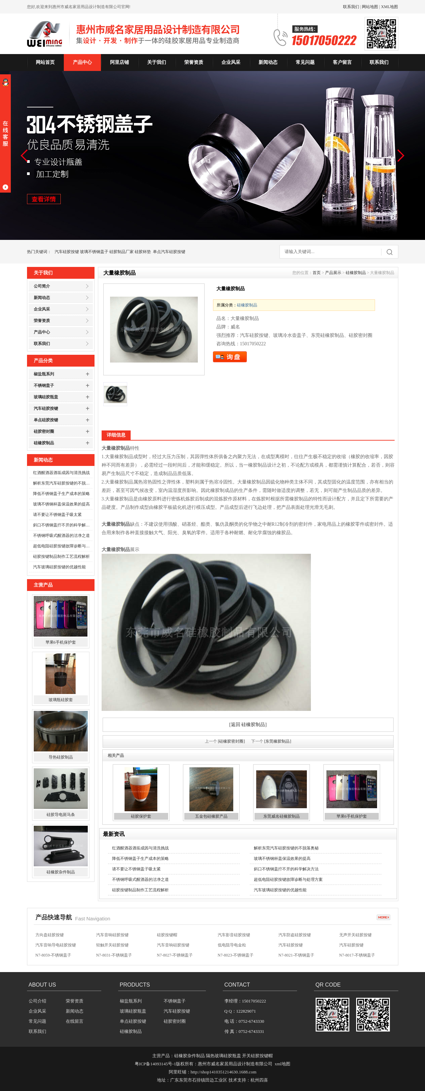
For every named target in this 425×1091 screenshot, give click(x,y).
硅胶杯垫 (143, 251)
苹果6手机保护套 (61, 642)
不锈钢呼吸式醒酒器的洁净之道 (61, 535)
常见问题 (305, 62)
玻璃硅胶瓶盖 (46, 397)
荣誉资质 (193, 62)
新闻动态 (268, 62)
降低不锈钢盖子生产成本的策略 (61, 493)
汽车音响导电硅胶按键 (55, 945)
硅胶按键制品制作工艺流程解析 (61, 556)
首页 (317, 272)
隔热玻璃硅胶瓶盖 (223, 1055)
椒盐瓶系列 (44, 374)
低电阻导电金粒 (232, 945)
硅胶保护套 (141, 816)
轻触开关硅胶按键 (112, 945)
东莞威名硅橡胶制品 (281, 816)
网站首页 (45, 62)
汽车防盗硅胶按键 (294, 935)
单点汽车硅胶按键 (169, 251)
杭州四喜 (259, 1080)
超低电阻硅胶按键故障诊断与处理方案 (62, 546)
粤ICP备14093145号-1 (155, 1063)
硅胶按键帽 (167, 935)
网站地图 (370, 6)
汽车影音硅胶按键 (234, 935)
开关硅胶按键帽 (257, 1055)
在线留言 (74, 1021)
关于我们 (156, 62)
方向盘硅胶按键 (49, 935)
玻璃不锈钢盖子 (94, 251)
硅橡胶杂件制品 (61, 872)
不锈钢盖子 (44, 385)
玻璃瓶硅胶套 (61, 699)
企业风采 (230, 62)
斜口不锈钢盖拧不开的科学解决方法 (62, 525)
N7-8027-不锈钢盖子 (175, 955)
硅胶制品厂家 (121, 251)
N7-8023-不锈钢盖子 (236, 955)
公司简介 (42, 286)
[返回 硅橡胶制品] (248, 724)
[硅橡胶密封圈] (231, 741)
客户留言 (342, 62)
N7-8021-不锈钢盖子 (296, 955)
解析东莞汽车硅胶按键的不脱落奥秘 (62, 483)
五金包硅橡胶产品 (211, 816)
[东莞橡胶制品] (277, 741)
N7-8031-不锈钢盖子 (114, 955)
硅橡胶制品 (44, 443)
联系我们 (351, 6)
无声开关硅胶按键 (355, 935)
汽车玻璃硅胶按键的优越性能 (59, 567)
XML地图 (389, 6)
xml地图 (282, 1063)
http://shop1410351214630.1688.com (224, 1071)
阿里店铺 (119, 62)
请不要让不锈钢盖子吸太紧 (57, 514)
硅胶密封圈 (44, 431)
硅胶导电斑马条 (61, 814)
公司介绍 (37, 1000)
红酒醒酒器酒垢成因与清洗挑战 (61, 472)
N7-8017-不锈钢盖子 (357, 955)
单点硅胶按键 (46, 420)
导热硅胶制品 (61, 757)
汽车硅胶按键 (67, 251)
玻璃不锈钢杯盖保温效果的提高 (61, 504)
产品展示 (333, 272)
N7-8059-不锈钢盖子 (53, 955)
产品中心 (82, 62)
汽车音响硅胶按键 (112, 935)
